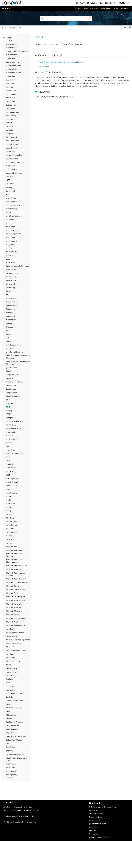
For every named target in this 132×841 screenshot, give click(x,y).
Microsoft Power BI (13, 604)
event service (11, 270)
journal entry (11, 471)
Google (8, 371)
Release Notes (94, 834)
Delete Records (11, 137)
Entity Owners (11, 237)
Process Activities (96, 817)
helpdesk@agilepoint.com (107, 807)
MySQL (8, 665)
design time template (14, 155)
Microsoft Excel (12, 593)
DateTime (9, 123)
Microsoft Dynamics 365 (15, 590)
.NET (8, 180)
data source (10, 108)
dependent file (11, 148)
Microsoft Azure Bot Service (16, 566)
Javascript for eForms (97, 824)
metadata (9, 539)
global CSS (10, 348)
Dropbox (9, 187)
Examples (93, 810)
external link (10, 284)
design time (10, 151)
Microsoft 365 (11, 547)
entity (8, 223)
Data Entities (11, 91)
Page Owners (11, 764)
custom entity (11, 48)
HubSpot (9, 418)
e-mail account (11, 209)
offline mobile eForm (14, 708)
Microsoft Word (12, 622)
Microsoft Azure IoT (13, 569)
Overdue (9, 744)
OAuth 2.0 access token (15, 701)
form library (10, 316)
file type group (11, 298)
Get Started (6, 8)
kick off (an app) (12, 479)
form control (11, 309)
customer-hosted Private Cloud (17, 51)
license (8, 486)
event (8, 259)
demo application (12, 141)
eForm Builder (11, 198)
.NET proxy (10, 184)
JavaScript (10, 464)
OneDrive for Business (14, 722)
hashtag (9, 411)
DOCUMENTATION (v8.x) (85, 3)
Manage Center (12, 522)
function (9, 334)
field (7, 295)
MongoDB (10, 647)
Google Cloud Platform (14, 382)
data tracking (11, 116)
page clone (10, 751)
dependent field (12, 144)
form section (11, 320)
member (9, 536)
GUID (20, 28)
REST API (92, 830)
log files (9, 507)
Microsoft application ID (15, 550)
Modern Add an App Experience (18, 640)
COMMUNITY (123, 3)
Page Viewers (11, 767)
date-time (9, 126)
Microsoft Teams (12, 615)
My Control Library (13, 661)
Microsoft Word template (15, 625)
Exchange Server (12, 273)
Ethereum (9, 255)
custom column (12, 44)
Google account (12, 375)
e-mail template (12, 220)
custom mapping (12, 62)
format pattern (11, 302)
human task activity (13, 421)
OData (8, 704)
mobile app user (12, 636)
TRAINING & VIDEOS (107, 3)
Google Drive (11, 385)
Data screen (44, 66)
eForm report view (13, 205)
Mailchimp (10, 518)
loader (8, 497)
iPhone (8, 457)
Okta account (11, 715)
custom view (11, 80)
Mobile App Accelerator (15, 633)
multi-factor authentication (16, 650)
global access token (13, 345)
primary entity (11, 771)
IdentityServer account (14, 428)
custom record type (13, 73)
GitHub (8, 341)
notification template (14, 693)
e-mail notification (13, 216)
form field (9, 313)
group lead (10, 403)
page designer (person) (15, 754)
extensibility (10, 288)
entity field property (13, 234)
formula (9, 323)
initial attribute (11, 439)
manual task (10, 529)
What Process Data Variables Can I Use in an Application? (61, 62)
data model (10, 98)
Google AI (9, 378)
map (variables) (12, 532)
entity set (9, 248)
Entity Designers (12, 230)
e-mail (8, 212)
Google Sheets (11, 393)
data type (9, 119)
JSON (8, 475)
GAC (7, 338)
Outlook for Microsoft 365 (16, 736)
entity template (11, 252)
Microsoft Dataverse (13, 586)
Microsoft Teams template (16, 618)
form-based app (12, 305)
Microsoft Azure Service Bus (16, 579)
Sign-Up (77, 8)
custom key (10, 58)
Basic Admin (106, 8)
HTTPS (8, 414)
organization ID (11, 733)
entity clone (10, 227)
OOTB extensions (12, 726)
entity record (11, 245)
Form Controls (94, 820)
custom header (11, 55)
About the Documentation (99, 837)
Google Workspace (13, 396)
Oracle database (12, 729)
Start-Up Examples (91, 8)
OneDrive (9, 719)
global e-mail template (14, 352)
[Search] (90, 18)
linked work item (12, 493)
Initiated (9, 443)
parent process (11, 775)
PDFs (116, 8)
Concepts (125, 8)
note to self (10, 686)
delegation (10, 130)
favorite (9, 291)
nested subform (12, 672)
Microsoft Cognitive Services (17, 582)
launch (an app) (12, 482)
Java (8, 461)
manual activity (12, 525)
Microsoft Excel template (15, 597)
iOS (7, 446)
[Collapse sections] (125, 27)
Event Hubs (10, 263)
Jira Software (11, 468)
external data (11, 277)
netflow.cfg (10, 675)
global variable (11, 368)
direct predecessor (13, 162)
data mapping (11, 94)
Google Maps (11, 389)
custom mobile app (13, 66)
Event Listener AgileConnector (17, 266)
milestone (10, 629)
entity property (11, 241)
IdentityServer (11, 425)
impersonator (11, 432)
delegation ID (11, 134)
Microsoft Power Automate (16, 600)
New (7, 683)
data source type (12, 112)
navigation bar (11, 668)
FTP (7, 331)
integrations (10, 450)
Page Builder (11, 747)
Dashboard (10, 83)
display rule (10, 166)
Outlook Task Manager (14, 740)
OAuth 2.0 (10, 697)
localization (10, 504)
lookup (8, 511)
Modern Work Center (14, 643)
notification (10, 690)
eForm (8, 194)
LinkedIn (9, 489)
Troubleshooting (95, 813)
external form (11, 280)
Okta (8, 711)
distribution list (11, 169)
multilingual (10, 654)
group (8, 400)
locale (8, 500)
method (9, 543)
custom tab (10, 76)
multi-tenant (10, 658)
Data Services (11, 105)
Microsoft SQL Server (14, 611)
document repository (14, 173)
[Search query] (66, 18)
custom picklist (12, 69)
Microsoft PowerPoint (14, 607)
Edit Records (11, 191)
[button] (3, 37)
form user (9, 327)
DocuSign (9, 176)
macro (8, 514)
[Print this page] (129, 27)
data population (12, 101)
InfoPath (9, 436)
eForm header (11, 202)
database (9, 87)
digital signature (12, 159)
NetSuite (9, 679)
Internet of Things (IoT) (15, 453)
